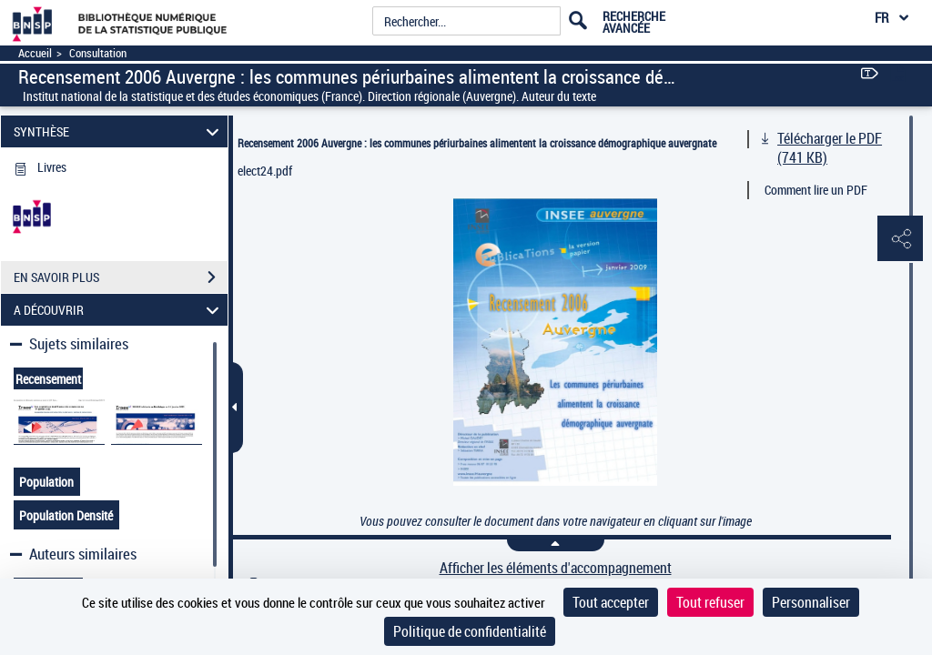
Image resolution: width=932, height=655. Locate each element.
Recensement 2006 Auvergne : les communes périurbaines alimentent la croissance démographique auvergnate (477, 143)
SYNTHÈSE (119, 131)
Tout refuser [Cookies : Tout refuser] (710, 602)
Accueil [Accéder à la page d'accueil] (35, 53)
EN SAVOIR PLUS (121, 277)
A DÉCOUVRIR (119, 310)
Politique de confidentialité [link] (469, 631)
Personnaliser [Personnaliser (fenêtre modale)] (811, 602)
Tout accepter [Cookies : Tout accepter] (610, 602)
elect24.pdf (265, 170)
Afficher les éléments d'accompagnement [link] (556, 568)
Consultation (98, 53)
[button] (900, 239)
